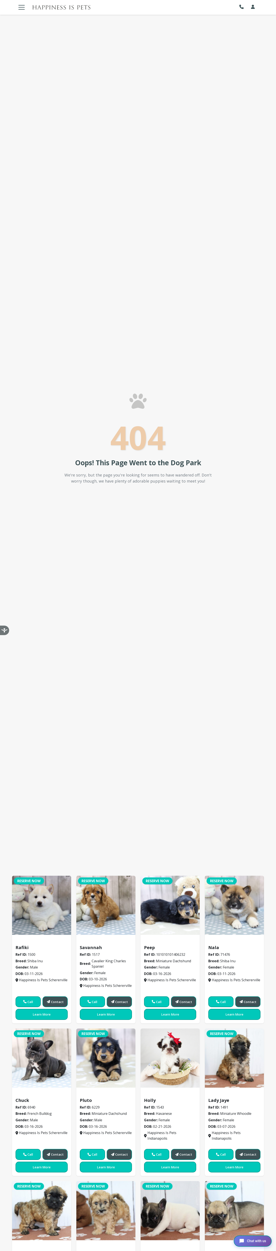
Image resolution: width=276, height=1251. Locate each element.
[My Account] (253, 6)
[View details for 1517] (105, 905)
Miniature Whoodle (227, 1094)
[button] (242, 6)
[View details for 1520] (170, 1210)
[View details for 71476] (234, 905)
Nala (213, 947)
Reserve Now (29, 881)
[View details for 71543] (170, 1058)
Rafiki (22, 947)
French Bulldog (30, 1094)
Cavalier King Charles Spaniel (107, 941)
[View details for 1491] (234, 1058)
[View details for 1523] (41, 1210)
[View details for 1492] (105, 1210)
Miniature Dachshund (164, 941)
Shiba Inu (25, 941)
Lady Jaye (218, 1100)
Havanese (154, 1094)
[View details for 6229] (105, 1058)
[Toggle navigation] (21, 7)
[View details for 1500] (41, 905)
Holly (150, 1100)
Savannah (91, 947)
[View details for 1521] (234, 1210)
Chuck (22, 1100)
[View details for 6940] (41, 1058)
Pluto (86, 1100)
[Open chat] (253, 1241)
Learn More (42, 1014)
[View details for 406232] (170, 905)
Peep (149, 947)
